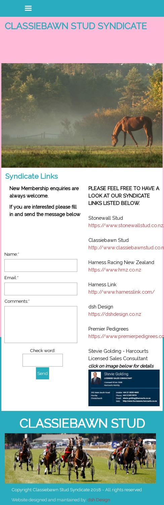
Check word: (42, 350)
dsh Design (99, 499)
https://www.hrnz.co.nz (114, 269)
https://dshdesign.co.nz (114, 314)
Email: (11, 277)
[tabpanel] (121, 296)
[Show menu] (28, 8)
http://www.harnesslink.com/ (121, 292)
